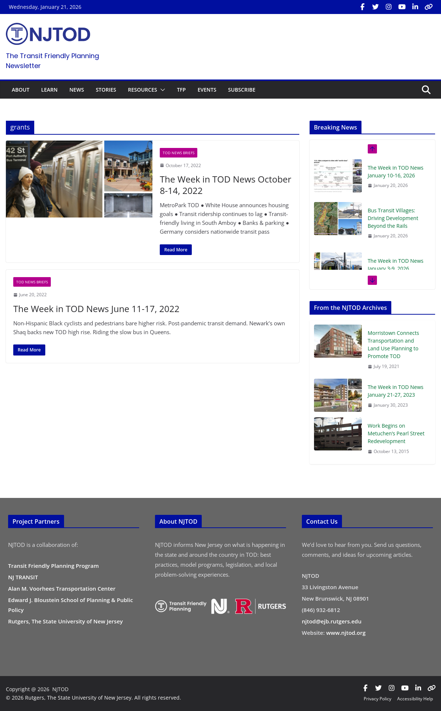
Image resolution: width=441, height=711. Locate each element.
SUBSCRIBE (241, 89)
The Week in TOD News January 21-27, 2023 (396, 390)
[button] (161, 90)
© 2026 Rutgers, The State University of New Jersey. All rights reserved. (93, 697)
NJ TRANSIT (23, 577)
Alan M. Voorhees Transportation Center (62, 588)
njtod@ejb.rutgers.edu (331, 621)
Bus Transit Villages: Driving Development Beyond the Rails (393, 218)
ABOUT (20, 89)
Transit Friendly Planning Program (53, 565)
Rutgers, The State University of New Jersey (65, 621)
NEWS (76, 89)
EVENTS (207, 89)
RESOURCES (142, 89)
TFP (181, 89)
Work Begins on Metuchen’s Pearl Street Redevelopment (396, 433)
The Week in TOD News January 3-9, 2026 (396, 264)
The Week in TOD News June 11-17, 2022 (96, 309)
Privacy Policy (377, 699)
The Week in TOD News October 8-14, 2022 (225, 185)
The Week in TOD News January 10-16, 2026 (396, 171)
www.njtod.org (346, 632)
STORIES (106, 89)
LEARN (49, 89)
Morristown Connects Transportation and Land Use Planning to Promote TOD (393, 344)
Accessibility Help (415, 699)
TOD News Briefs (178, 152)
